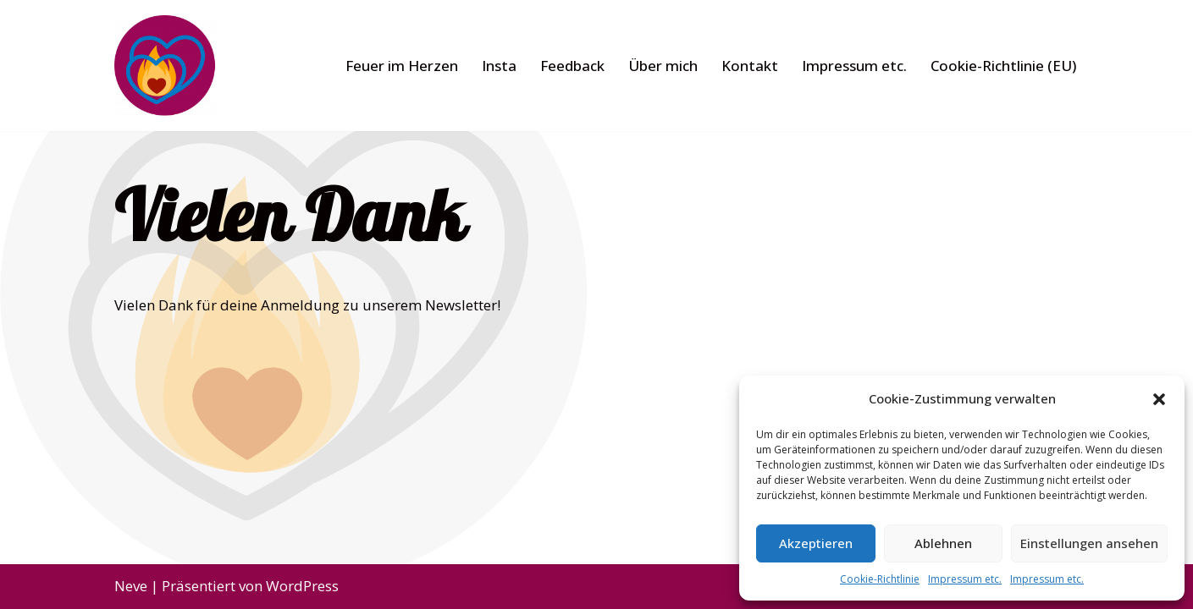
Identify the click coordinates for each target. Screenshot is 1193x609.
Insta (499, 65)
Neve (130, 585)
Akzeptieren (816, 543)
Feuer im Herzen (401, 65)
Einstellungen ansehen (1089, 543)
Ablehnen (943, 543)
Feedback (572, 65)
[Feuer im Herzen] (165, 65)
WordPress (302, 585)
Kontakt (749, 65)
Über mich (663, 65)
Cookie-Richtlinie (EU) (1003, 65)
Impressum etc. (965, 579)
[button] (1159, 399)
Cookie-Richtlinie (880, 579)
